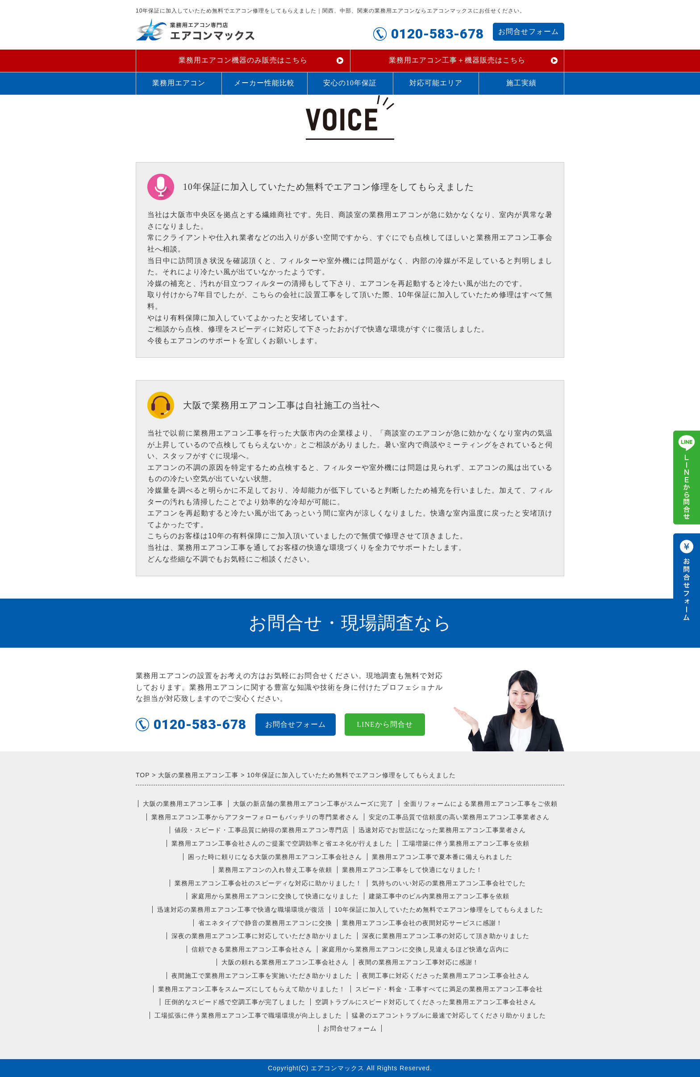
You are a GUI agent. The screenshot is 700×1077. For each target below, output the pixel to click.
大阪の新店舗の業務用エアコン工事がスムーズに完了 (313, 803)
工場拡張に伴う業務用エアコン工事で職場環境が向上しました (248, 1015)
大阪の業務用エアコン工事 (183, 803)
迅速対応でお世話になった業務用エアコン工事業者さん (442, 830)
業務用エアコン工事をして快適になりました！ (412, 869)
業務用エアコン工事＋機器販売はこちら (457, 60)
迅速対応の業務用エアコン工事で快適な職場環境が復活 (241, 909)
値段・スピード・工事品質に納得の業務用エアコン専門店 (262, 830)
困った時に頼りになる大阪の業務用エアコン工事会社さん (275, 856)
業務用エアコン (178, 83)
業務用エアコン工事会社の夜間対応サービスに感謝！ (422, 922)
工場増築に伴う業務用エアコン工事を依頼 (465, 843)
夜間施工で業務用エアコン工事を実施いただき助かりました (261, 975)
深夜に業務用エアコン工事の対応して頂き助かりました (445, 935)
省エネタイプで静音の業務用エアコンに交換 (265, 922)
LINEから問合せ (384, 724)
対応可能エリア (435, 83)
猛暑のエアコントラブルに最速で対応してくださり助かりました (449, 1015)
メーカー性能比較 (264, 83)
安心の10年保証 (350, 83)
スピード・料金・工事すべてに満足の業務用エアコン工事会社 (449, 989)
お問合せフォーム (528, 31)
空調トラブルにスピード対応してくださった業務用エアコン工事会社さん (425, 1002)
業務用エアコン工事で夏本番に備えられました (442, 856)
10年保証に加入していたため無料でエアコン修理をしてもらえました (438, 909)
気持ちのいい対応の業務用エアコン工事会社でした (449, 883)
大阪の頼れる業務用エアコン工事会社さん (285, 962)
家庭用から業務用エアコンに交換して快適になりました (275, 896)
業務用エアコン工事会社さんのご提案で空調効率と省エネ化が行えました (281, 843)
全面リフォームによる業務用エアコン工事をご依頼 (481, 803)
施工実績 (521, 83)
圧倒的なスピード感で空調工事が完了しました (235, 1002)
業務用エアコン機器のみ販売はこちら (243, 60)
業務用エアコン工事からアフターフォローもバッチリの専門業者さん (255, 817)
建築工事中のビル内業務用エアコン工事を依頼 (439, 896)
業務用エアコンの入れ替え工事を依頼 (275, 869)
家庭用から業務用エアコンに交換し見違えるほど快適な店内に (415, 949)
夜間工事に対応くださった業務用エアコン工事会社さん (445, 975)
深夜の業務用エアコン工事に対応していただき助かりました (261, 935)
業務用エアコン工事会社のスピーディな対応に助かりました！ (268, 883)
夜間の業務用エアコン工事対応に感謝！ (418, 962)
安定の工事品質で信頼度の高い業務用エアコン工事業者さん (459, 817)
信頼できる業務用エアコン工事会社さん (252, 949)
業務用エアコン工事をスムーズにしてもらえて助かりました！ (252, 989)
